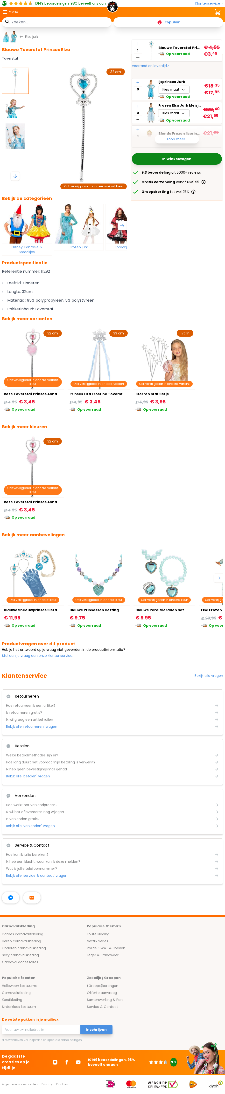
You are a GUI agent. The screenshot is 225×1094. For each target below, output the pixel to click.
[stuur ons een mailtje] (32, 898)
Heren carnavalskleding (21, 941)
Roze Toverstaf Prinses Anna (30, 394)
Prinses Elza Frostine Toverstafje (100, 394)
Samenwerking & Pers (105, 999)
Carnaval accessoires (20, 962)
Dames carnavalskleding (22, 934)
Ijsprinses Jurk (171, 81)
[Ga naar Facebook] (66, 1062)
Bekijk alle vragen (209, 675)
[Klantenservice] (209, 3)
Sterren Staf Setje (152, 394)
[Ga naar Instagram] (55, 1062)
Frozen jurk (79, 247)
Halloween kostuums (19, 985)
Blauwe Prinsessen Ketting (94, 610)
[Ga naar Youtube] (78, 1062)
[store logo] (112, 8)
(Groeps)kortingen (102, 985)
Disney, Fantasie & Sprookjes (27, 249)
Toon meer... (176, 139)
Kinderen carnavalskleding (24, 948)
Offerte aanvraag (102, 992)
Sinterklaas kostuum (19, 1006)
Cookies (62, 1084)
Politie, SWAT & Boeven (106, 948)
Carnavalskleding (16, 992)
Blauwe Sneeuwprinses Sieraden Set (37, 610)
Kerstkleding (12, 999)
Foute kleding (98, 934)
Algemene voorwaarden (20, 1084)
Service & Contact (102, 1006)
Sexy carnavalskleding (20, 955)
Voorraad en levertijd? (150, 65)
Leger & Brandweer (103, 955)
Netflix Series (97, 941)
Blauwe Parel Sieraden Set (159, 610)
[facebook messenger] (10, 898)
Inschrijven (96, 1029)
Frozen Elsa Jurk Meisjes (179, 105)
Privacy (47, 1084)
